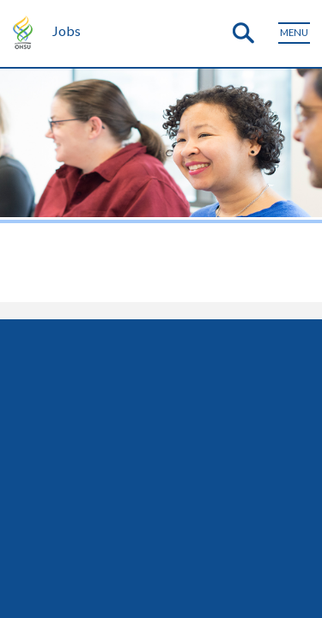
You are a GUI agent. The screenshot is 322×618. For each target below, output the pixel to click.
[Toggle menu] (294, 33)
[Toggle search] (243, 33)
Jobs (66, 30)
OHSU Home (25, 31)
